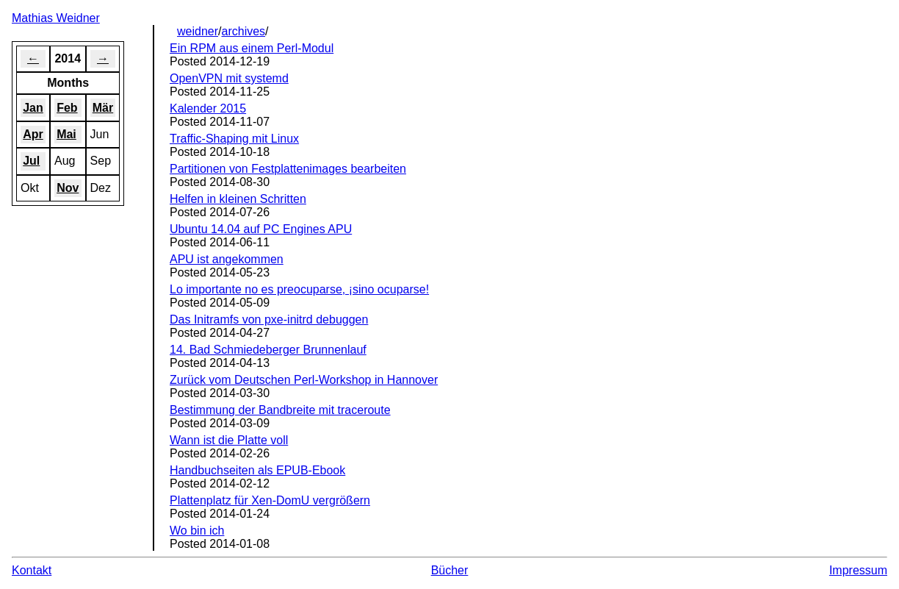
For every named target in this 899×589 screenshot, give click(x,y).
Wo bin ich (197, 530)
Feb (67, 107)
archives (244, 31)
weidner (197, 31)
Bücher (450, 570)
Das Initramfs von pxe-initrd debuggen (269, 319)
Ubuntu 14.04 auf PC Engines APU (261, 229)
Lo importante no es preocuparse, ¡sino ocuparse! (299, 289)
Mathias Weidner (56, 18)
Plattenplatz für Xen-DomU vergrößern (270, 500)
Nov (68, 188)
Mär (103, 107)
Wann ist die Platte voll (229, 440)
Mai (66, 134)
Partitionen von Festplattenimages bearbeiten (288, 169)
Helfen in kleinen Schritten (238, 199)
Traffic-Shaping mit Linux (234, 138)
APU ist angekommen (227, 259)
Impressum (858, 570)
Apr (33, 134)
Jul (31, 160)
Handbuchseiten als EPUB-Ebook (257, 470)
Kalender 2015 (208, 108)
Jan (33, 107)
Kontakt (31, 570)
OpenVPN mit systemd (229, 78)
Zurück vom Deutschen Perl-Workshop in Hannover (304, 380)
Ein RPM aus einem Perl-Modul (251, 48)
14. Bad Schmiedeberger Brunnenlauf (268, 349)
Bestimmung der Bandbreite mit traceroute (280, 410)
